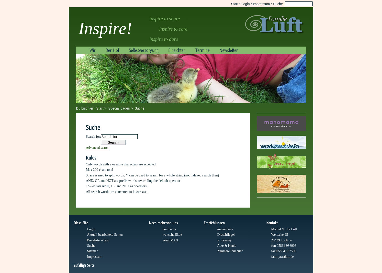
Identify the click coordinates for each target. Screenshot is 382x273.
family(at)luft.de (282, 257)
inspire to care (173, 29)
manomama (225, 229)
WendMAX (170, 240)
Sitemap (92, 251)
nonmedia (169, 229)
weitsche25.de (172, 234)
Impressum (261, 4)
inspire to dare (163, 39)
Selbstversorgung (143, 50)
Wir (93, 50)
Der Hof (112, 50)
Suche (140, 108)
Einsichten (177, 50)
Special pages (119, 108)
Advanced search (97, 147)
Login (245, 4)
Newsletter (228, 50)
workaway (224, 240)
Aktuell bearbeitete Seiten (105, 234)
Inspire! (105, 28)
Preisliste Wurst (98, 240)
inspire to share (164, 18)
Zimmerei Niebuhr (230, 251)
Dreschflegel (226, 234)
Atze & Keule (226, 246)
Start (234, 4)
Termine (202, 50)
